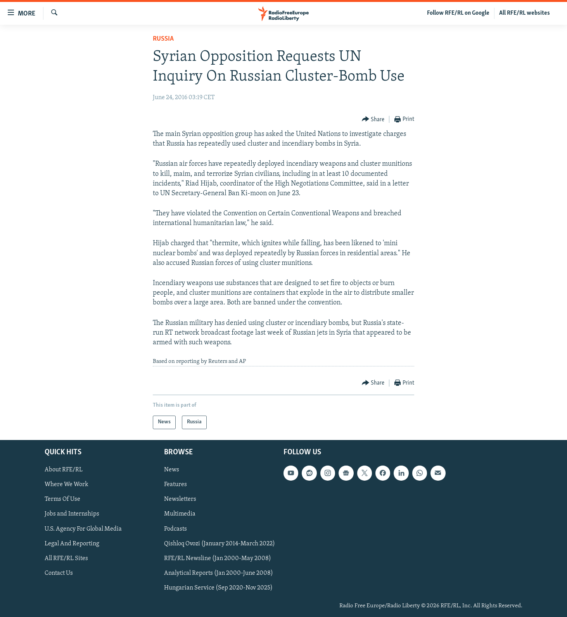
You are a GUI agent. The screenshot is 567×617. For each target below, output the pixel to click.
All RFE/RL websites (524, 13)
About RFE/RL (64, 470)
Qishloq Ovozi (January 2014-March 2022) (219, 543)
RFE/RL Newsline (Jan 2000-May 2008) (217, 558)
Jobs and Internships (72, 514)
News (171, 470)
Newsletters (180, 499)
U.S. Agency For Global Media (83, 529)
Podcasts (175, 529)
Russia (163, 39)
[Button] (373, 119)
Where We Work (66, 484)
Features (175, 484)
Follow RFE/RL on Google (458, 13)
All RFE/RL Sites (66, 558)
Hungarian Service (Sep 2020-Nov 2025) (218, 587)
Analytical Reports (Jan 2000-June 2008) (218, 573)
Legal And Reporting (72, 543)
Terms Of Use (62, 499)
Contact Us (59, 573)
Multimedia (179, 514)
